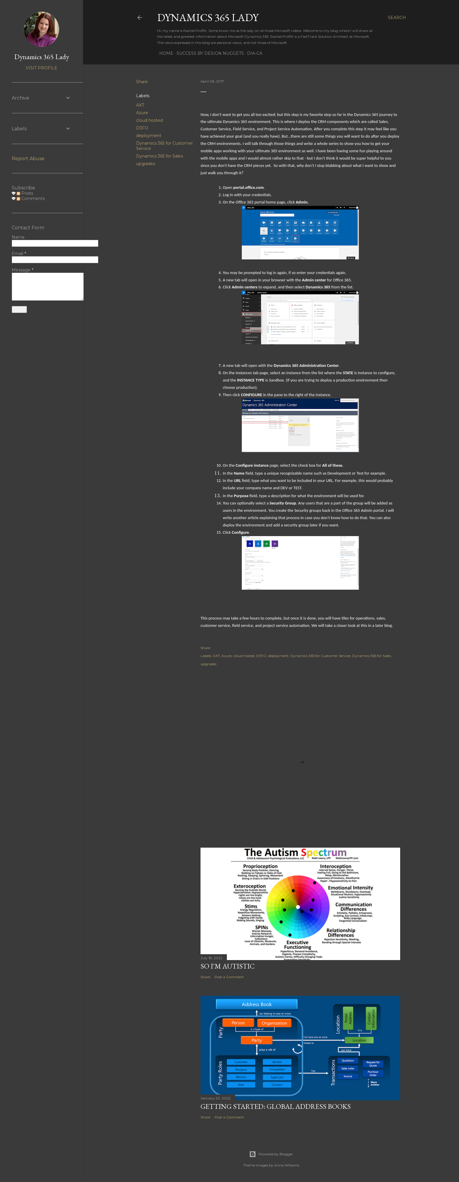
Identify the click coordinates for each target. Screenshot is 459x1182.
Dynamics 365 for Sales (159, 156)
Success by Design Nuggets (208, 53)
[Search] (397, 18)
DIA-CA (252, 53)
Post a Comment (229, 977)
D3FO (142, 128)
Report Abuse (28, 158)
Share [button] (142, 81)
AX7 (140, 105)
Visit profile (41, 68)
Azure (142, 112)
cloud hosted (149, 120)
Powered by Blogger (271, 1154)
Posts (25, 193)
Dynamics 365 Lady (207, 17)
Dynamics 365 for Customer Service (320, 656)
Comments (31, 198)
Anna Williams (286, 1165)
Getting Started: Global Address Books (276, 1106)
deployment (148, 135)
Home (164, 53)
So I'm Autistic (228, 966)
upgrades (145, 163)
